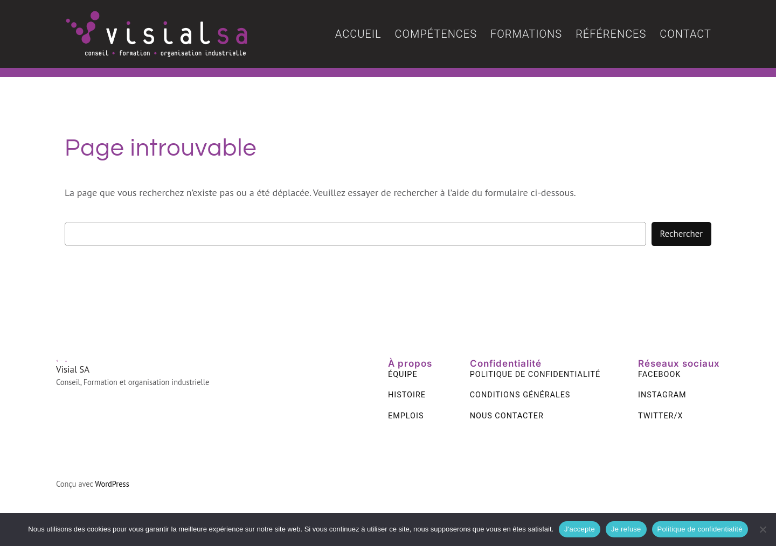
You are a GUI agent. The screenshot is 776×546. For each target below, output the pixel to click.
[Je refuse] (762, 529)
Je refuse (626, 529)
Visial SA (72, 369)
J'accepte (579, 529)
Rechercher (681, 234)
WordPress (112, 484)
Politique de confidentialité (700, 529)
